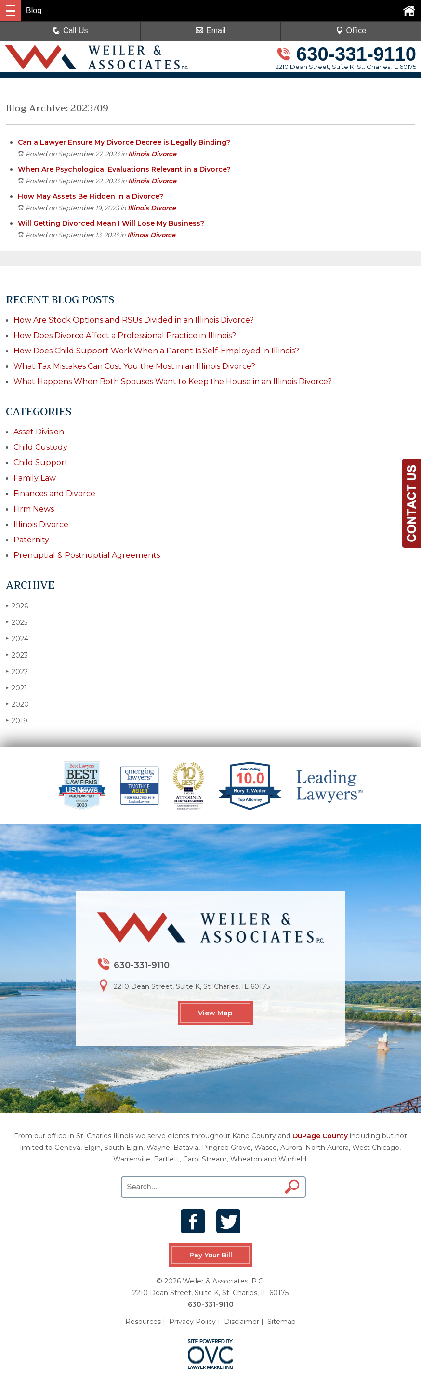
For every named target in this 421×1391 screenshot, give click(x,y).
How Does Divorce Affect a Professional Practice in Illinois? (124, 335)
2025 (16, 622)
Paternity (31, 539)
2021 (16, 687)
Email (210, 31)
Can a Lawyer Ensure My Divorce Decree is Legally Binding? (124, 142)
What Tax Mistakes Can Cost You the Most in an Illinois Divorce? (134, 366)
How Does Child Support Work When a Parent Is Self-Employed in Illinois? (156, 350)
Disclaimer (241, 1321)
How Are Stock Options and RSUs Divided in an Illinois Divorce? (133, 319)
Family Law (34, 478)
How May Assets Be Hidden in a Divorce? (90, 196)
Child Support (40, 462)
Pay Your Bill (210, 1255)
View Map (215, 1013)
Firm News (33, 508)
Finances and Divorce (54, 493)
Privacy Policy (192, 1321)
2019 (16, 720)
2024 (17, 638)
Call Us (70, 31)
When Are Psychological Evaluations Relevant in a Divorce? (124, 169)
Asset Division (38, 431)
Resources (143, 1321)
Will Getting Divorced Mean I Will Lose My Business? (111, 223)
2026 (17, 605)
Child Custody (40, 447)
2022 (17, 671)
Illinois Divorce (152, 154)
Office (351, 31)
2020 (17, 704)
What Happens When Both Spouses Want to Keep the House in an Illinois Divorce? (172, 381)
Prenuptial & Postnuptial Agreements (86, 555)
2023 (17, 655)
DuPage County (320, 1136)
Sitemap (281, 1321)
